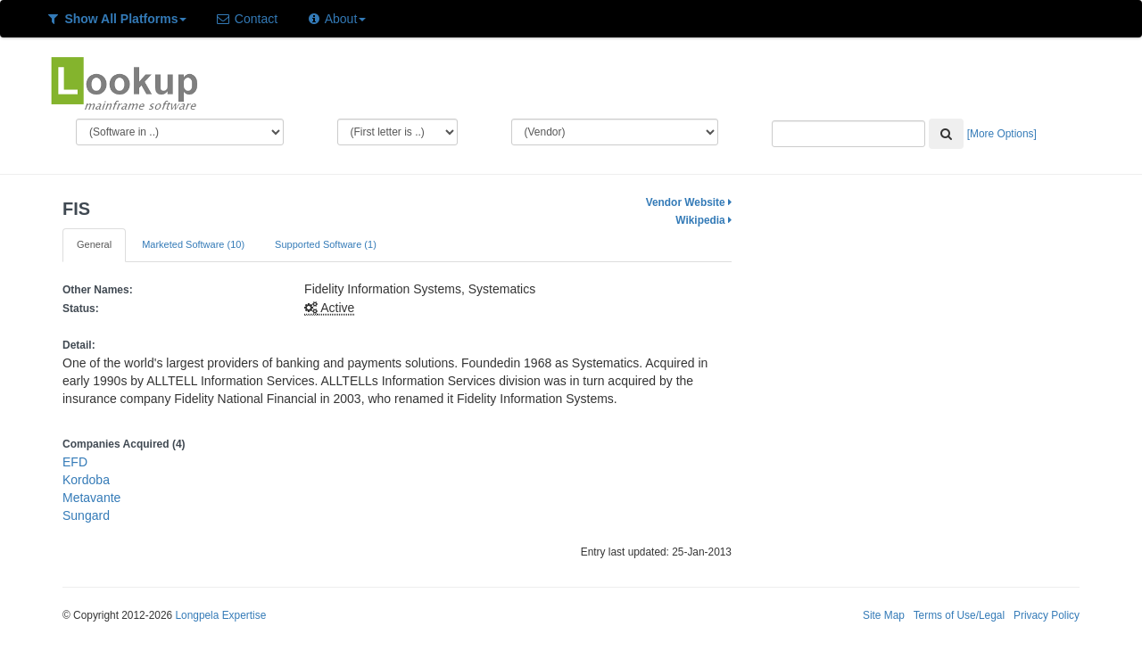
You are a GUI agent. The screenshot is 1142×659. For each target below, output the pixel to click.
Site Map (884, 615)
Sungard (86, 515)
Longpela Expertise (220, 615)
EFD (74, 462)
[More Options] (1002, 134)
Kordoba (86, 480)
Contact (246, 19)
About (336, 19)
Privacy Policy (1047, 615)
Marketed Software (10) (193, 244)
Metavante (91, 497)
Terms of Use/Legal (959, 615)
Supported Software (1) (326, 244)
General (94, 244)
